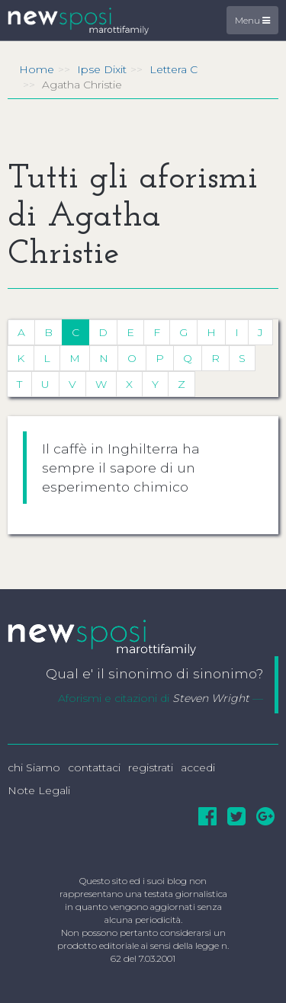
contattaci (94, 767)
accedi (198, 767)
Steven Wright (210, 698)
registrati (150, 767)
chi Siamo (34, 767)
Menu (252, 20)
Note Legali (39, 790)
